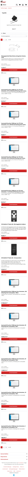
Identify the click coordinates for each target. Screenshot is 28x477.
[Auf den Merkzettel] (4, 73)
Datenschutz (9, 471)
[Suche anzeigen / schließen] (16, 4)
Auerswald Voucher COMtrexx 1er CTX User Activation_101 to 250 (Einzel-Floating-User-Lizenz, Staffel (13, 90)
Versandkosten (21, 462)
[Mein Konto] (23, 4)
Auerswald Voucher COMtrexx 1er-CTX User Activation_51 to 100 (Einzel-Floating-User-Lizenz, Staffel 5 (13, 124)
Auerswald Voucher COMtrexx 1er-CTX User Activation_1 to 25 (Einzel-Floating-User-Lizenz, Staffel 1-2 (13, 191)
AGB (14, 471)
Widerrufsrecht (22, 469)
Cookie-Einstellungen (7, 466)
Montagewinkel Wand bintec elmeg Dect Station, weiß (13, 56)
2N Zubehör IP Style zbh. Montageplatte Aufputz (13, 224)
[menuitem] (3, 4)
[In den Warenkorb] (14, 70)
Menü (3, 4)
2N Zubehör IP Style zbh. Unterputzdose (11, 258)
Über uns (22, 466)
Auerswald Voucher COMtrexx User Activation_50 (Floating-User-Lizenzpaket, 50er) (13, 325)
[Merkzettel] (19, 4)
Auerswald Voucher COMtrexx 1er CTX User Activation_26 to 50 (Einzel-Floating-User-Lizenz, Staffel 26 (13, 157)
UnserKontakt (5, 469)
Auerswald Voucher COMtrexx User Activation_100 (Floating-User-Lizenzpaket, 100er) (14, 292)
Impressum (18, 471)
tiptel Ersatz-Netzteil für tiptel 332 (14, 25)
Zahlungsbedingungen (13, 469)
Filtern (3, 33)
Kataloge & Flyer (16, 466)
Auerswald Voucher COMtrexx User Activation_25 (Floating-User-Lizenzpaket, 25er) (13, 359)
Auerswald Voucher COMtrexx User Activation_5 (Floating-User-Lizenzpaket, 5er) (13, 426)
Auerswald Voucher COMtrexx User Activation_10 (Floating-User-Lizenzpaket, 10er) (13, 393)
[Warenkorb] (26, 4)
